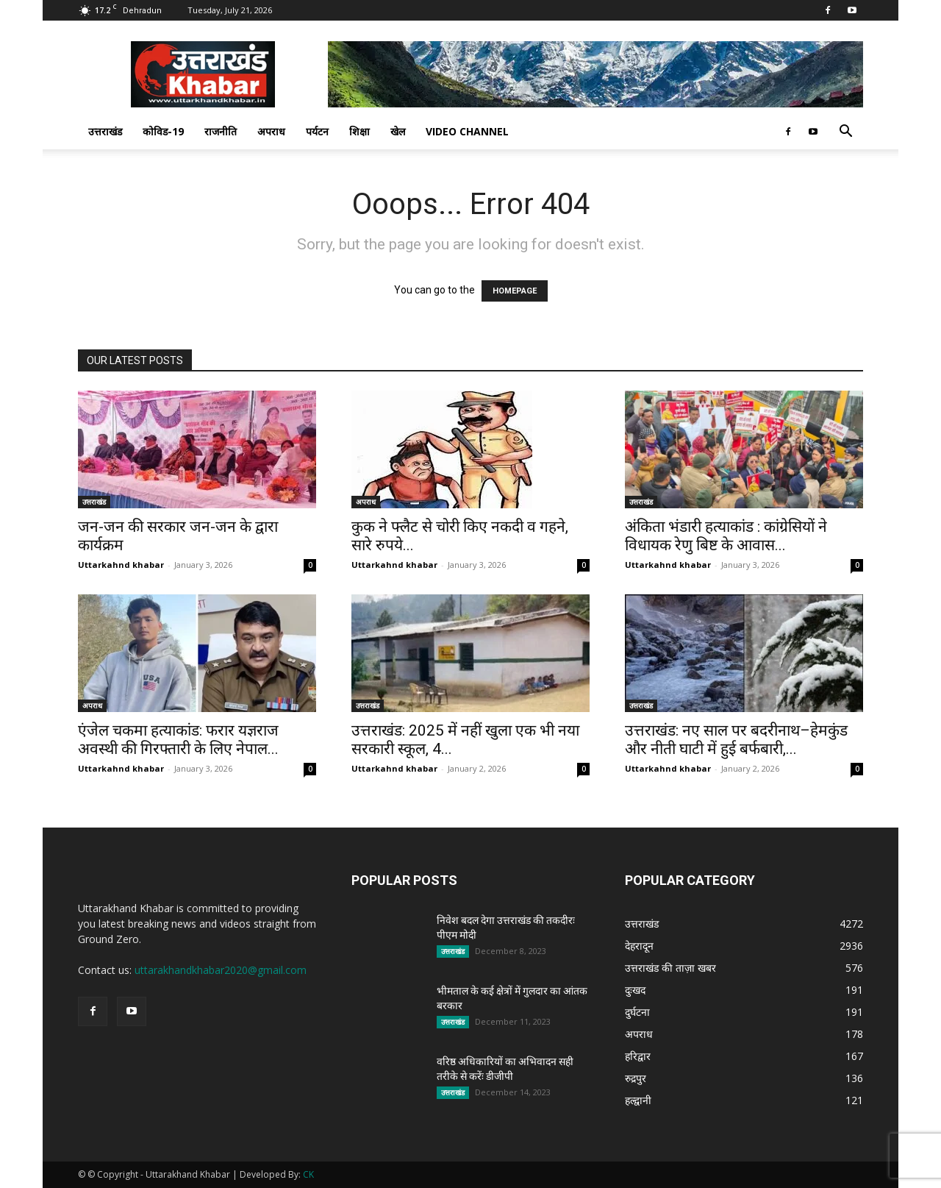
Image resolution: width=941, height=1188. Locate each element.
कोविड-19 (163, 131)
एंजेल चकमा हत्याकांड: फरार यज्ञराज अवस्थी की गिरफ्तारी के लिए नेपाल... (178, 740)
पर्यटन (317, 131)
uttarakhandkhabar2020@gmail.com (221, 970)
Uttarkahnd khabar (121, 564)
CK (308, 1174)
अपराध (271, 131)
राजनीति (220, 131)
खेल (397, 131)
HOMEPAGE (515, 291)
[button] (845, 133)
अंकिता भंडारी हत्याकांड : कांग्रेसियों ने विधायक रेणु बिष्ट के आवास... (726, 536)
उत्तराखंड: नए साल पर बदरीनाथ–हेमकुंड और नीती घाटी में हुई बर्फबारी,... (736, 740)
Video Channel (467, 131)
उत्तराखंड (105, 131)
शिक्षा (359, 131)
